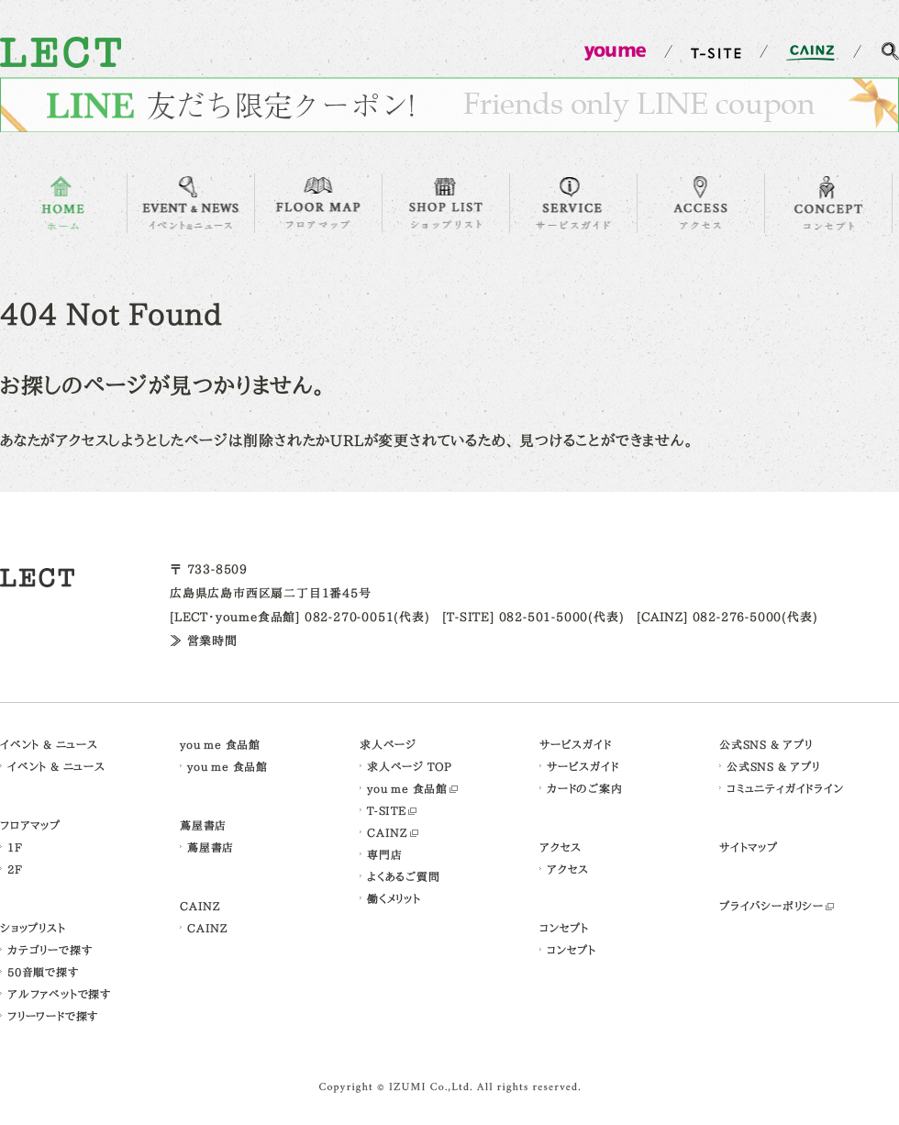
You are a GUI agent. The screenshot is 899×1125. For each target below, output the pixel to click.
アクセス (560, 846)
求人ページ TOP (409, 766)
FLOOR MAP (318, 203)
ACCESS (701, 203)
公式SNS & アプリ (766, 744)
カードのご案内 (585, 788)
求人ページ (388, 744)
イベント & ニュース (49, 744)
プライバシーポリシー (771, 905)
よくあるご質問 (403, 876)
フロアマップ (30, 824)
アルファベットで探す (59, 993)
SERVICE (573, 203)
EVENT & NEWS (191, 203)
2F (15, 868)
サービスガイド (575, 744)
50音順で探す (43, 971)
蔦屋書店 (203, 824)
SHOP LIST (446, 203)
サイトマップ (748, 846)
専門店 (384, 854)
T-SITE (386, 810)
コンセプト (564, 927)
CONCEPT (828, 203)
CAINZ (200, 905)
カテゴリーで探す (49, 949)
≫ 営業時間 (204, 641)
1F (15, 846)
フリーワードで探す (52, 1015)
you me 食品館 (220, 744)
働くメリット (394, 898)
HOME (63, 203)
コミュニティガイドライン (785, 788)
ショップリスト (33, 927)
